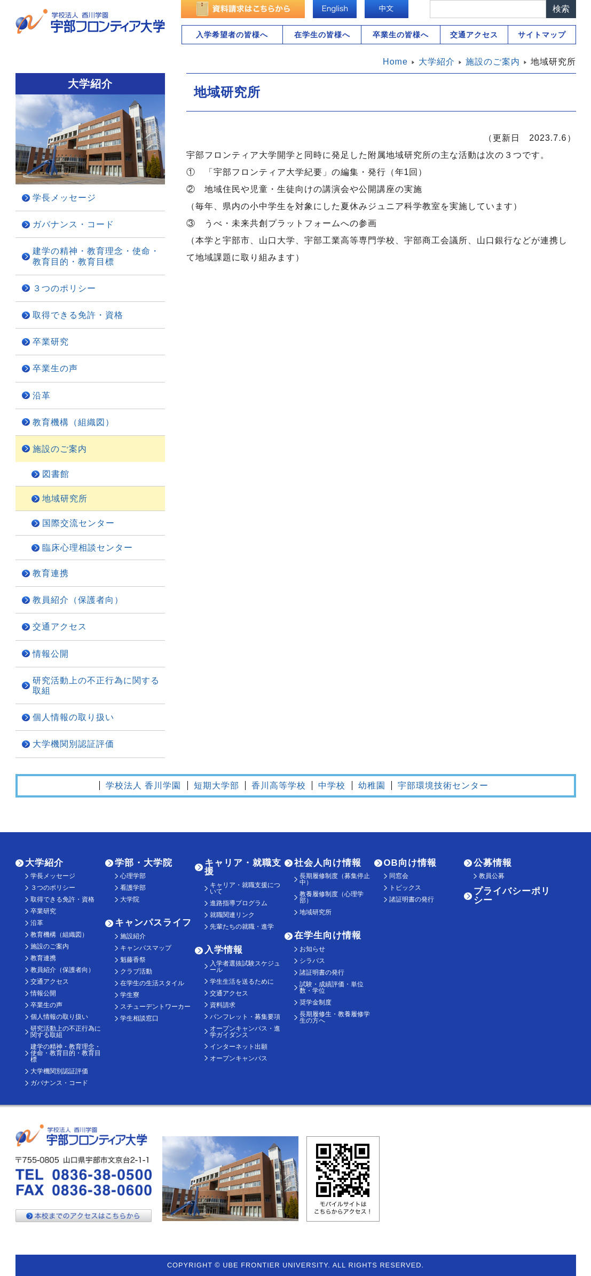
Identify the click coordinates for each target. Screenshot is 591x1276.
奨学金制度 (316, 1002)
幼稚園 (371, 785)
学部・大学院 (143, 863)
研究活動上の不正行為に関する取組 (96, 685)
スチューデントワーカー (155, 1006)
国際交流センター (78, 523)
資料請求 (222, 1005)
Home (395, 61)
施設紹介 (133, 936)
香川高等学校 (278, 785)
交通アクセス (474, 34)
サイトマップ (542, 34)
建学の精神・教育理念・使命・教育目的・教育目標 (96, 256)
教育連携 (51, 573)
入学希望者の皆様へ (232, 34)
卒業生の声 (55, 368)
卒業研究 (51, 341)
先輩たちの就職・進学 (242, 926)
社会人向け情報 (327, 863)
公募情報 (493, 863)
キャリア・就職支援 (242, 867)
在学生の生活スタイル (152, 983)
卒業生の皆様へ (401, 34)
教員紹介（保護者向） (78, 599)
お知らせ (312, 949)
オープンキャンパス (238, 1058)
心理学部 (133, 876)
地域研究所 (65, 498)
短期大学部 (216, 785)
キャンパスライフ (153, 923)
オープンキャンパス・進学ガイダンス (245, 1032)
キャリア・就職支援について (245, 888)
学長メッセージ (64, 197)
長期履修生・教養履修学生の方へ (335, 1017)
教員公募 (492, 876)
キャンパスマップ (145, 948)
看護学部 (133, 887)
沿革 (42, 395)
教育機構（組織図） (73, 422)
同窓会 (398, 876)
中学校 (331, 785)
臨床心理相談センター (87, 547)
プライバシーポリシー (512, 895)
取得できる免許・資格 (78, 315)
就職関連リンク (232, 915)
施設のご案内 (60, 448)
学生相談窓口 (139, 1018)
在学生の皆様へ (322, 34)
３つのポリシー (64, 288)
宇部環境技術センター (443, 785)
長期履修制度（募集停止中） (335, 879)
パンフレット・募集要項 (245, 1016)
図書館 (55, 473)
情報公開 (51, 653)
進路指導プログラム (238, 903)
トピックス (405, 887)
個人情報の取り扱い (73, 717)
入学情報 (223, 950)
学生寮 (129, 995)
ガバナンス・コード (73, 224)
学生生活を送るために (242, 981)
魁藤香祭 (133, 959)
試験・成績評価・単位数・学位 (332, 987)
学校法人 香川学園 (143, 785)
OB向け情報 (410, 863)
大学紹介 (44, 863)
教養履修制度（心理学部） (332, 897)
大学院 (129, 899)
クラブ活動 (136, 971)
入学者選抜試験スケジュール (245, 967)
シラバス (312, 960)
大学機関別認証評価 (73, 743)
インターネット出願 (238, 1046)
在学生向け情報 (327, 935)
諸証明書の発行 (322, 972)
